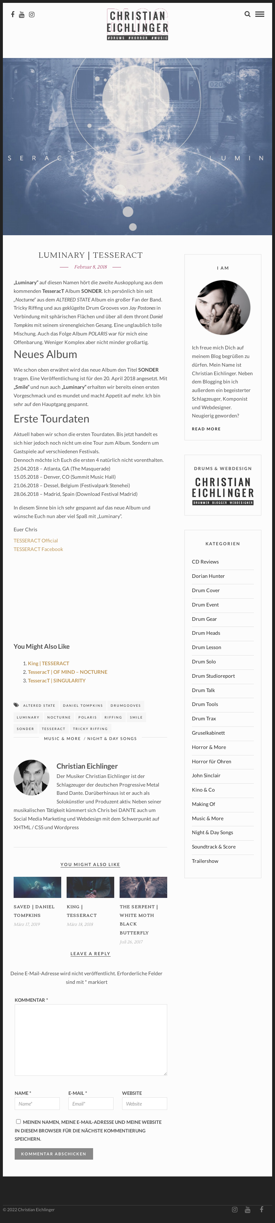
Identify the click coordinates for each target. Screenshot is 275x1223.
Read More (206, 430)
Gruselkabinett (208, 734)
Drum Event (205, 606)
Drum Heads (206, 634)
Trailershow (205, 862)
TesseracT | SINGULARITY (57, 682)
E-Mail (77, 1094)
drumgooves (126, 707)
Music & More (62, 740)
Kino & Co (203, 791)
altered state (39, 707)
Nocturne (59, 719)
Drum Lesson (206, 649)
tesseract (54, 730)
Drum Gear (204, 620)
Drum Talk (203, 691)
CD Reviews (205, 563)
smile (136, 719)
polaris (87, 719)
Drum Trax (204, 720)
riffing (113, 719)
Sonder (25, 730)
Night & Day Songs (112, 740)
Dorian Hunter (208, 577)
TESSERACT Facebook (38, 550)
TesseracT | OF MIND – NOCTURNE (67, 673)
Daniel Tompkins (83, 707)
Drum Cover (206, 592)
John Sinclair (206, 777)
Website (132, 1094)
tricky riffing (90, 730)
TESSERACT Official (36, 542)
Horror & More (209, 748)
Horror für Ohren (211, 763)
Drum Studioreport (213, 677)
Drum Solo (204, 663)
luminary (28, 719)
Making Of (203, 805)
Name (23, 1094)
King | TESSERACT (48, 665)
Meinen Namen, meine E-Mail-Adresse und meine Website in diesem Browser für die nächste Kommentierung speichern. (88, 1132)
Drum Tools (205, 705)
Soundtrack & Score (214, 848)
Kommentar (31, 1001)
